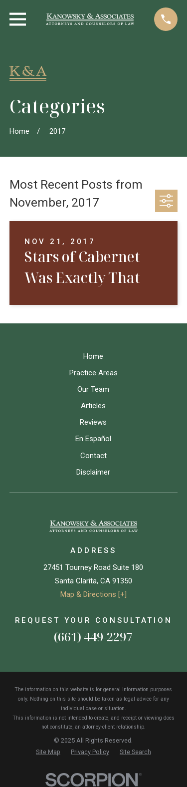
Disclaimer (93, 472)
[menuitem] (48, 752)
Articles (93, 405)
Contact (93, 455)
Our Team (93, 389)
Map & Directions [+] (93, 594)
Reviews (93, 422)
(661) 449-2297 (93, 636)
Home (93, 356)
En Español (93, 438)
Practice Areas (93, 372)
